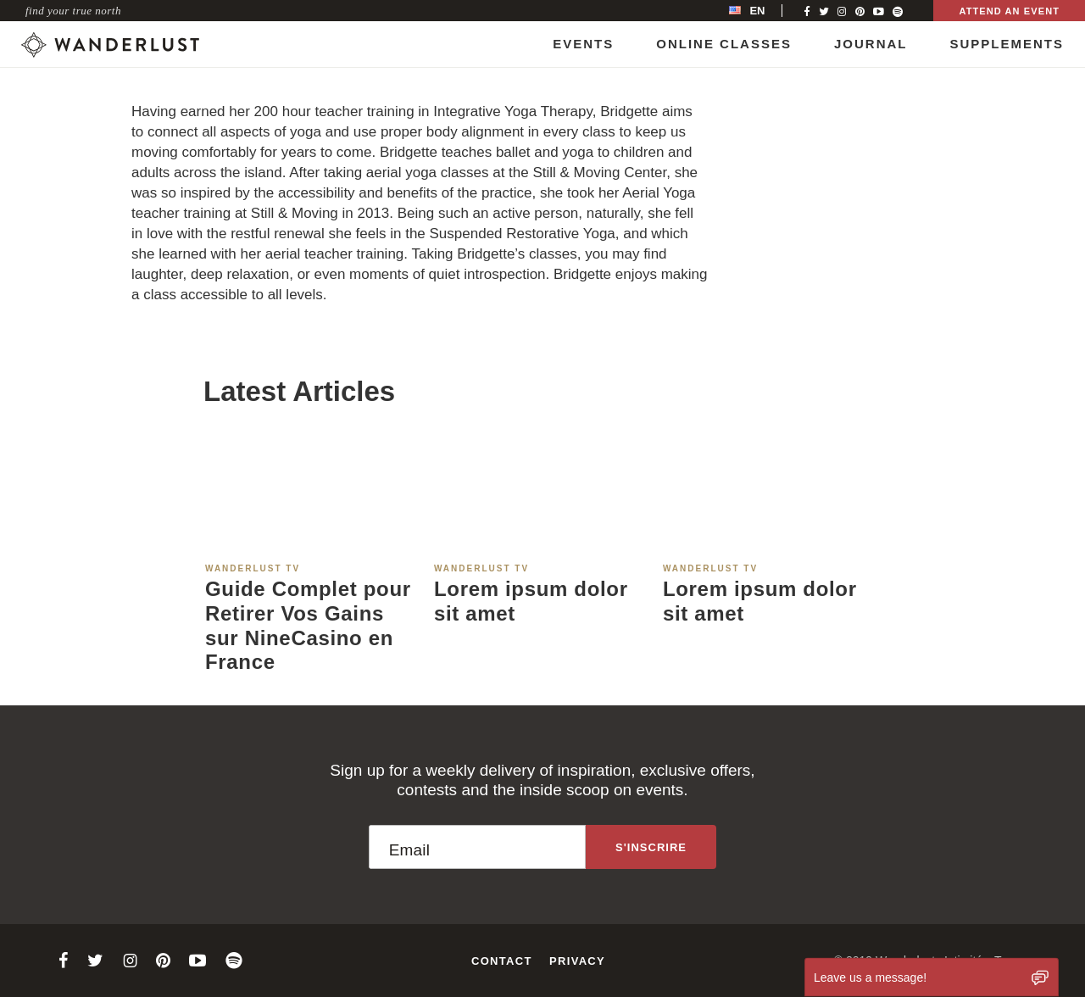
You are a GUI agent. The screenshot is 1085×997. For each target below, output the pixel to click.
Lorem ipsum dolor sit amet (531, 601)
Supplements (1006, 43)
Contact (501, 961)
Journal (871, 43)
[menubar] (764, 10)
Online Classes (724, 43)
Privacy (577, 961)
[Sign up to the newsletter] (651, 847)
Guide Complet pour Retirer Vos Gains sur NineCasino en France (308, 625)
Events (583, 43)
